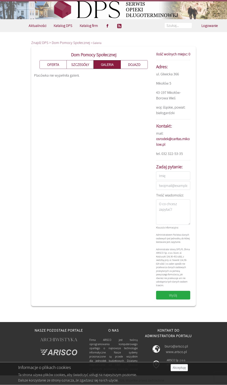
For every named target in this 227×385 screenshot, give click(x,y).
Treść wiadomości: (170, 195)
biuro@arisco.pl (176, 346)
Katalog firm (89, 25)
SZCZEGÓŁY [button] (80, 64)
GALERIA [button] (107, 64)
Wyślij (173, 295)
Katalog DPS (63, 25)
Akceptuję (179, 368)
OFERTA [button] (53, 64)
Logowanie (209, 25)
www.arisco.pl (176, 351)
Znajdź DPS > (41, 42)
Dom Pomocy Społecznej (71, 42)
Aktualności (37, 25)
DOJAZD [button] (134, 64)
